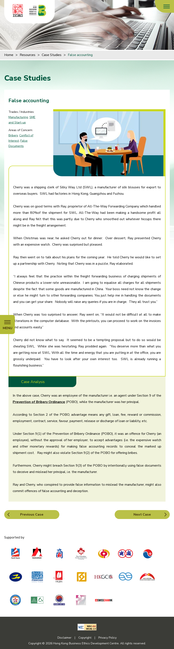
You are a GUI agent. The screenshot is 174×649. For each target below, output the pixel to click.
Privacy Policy (107, 638)
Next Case (142, 514)
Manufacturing (18, 117)
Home (8, 55)
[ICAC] (18, 10)
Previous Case (31, 514)
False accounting (80, 55)
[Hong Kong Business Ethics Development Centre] (37, 10)
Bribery (13, 135)
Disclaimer (64, 638)
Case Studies (51, 55)
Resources (27, 55)
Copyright (84, 638)
